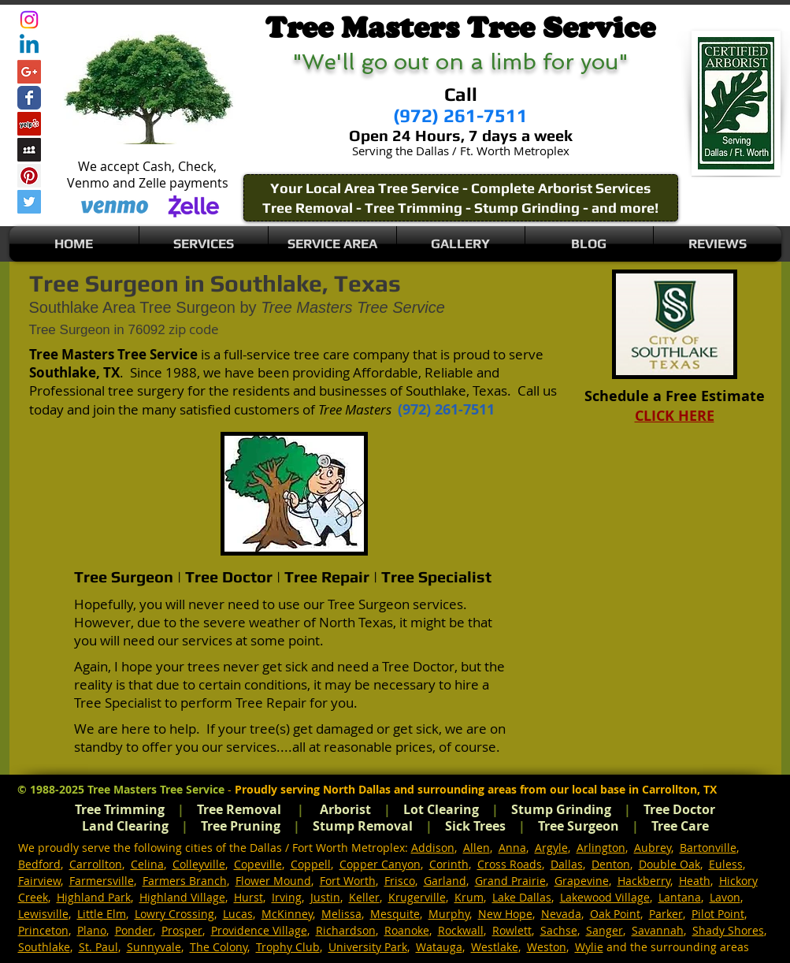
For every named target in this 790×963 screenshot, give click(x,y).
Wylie (589, 946)
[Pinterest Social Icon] (29, 176)
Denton (611, 864)
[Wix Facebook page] (29, 98)
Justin (325, 897)
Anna (512, 847)
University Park (367, 946)
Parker (666, 913)
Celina (147, 864)
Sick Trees (475, 826)
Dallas (567, 864)
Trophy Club (288, 946)
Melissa (341, 913)
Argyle (551, 847)
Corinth (449, 864)
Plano (91, 930)
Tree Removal (239, 809)
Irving (287, 897)
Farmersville (101, 880)
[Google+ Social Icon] (29, 72)
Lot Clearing (441, 809)
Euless (726, 864)
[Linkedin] (29, 46)
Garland (445, 880)
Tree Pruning (240, 826)
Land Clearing (125, 826)
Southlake (44, 946)
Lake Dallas (521, 897)
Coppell (311, 864)
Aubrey (652, 847)
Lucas (238, 913)
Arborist (345, 809)
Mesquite (395, 913)
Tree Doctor (679, 809)
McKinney (287, 913)
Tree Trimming (120, 809)
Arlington (601, 847)
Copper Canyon (380, 864)
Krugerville (417, 897)
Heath (694, 880)
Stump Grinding (561, 809)
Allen (476, 847)
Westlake (494, 946)
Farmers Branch (185, 880)
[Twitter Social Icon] (29, 202)
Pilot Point (718, 913)
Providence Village (259, 930)
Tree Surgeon (578, 826)
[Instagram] (29, 20)
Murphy (448, 913)
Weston (546, 946)
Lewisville (43, 913)
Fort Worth (348, 880)
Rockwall (461, 930)
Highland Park (94, 897)
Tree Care (680, 826)
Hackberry (644, 880)
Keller (364, 897)
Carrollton (95, 864)
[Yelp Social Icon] (29, 124)
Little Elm (101, 913)
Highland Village (182, 897)
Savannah (658, 930)
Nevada (561, 913)
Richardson (346, 930)
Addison (432, 847)
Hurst (248, 897)
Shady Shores (728, 930)
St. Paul (98, 946)
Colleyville (198, 864)
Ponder (134, 930)
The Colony (218, 946)
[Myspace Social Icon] (29, 150)
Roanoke (406, 930)
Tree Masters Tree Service (155, 789)
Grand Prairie (510, 880)
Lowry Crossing (174, 913)
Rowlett (512, 930)
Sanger (604, 930)
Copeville (258, 864)
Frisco (399, 880)
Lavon (725, 897)
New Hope (505, 913)
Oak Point (615, 913)
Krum (469, 897)
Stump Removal (363, 826)
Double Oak (669, 864)
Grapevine (581, 880)
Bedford (39, 864)
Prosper (181, 930)
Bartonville (708, 847)
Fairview (39, 880)
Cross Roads (509, 864)
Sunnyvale (154, 946)
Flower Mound (273, 880)
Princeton (43, 930)
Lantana (679, 897)
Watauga (439, 946)
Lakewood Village (605, 897)
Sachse (558, 930)
